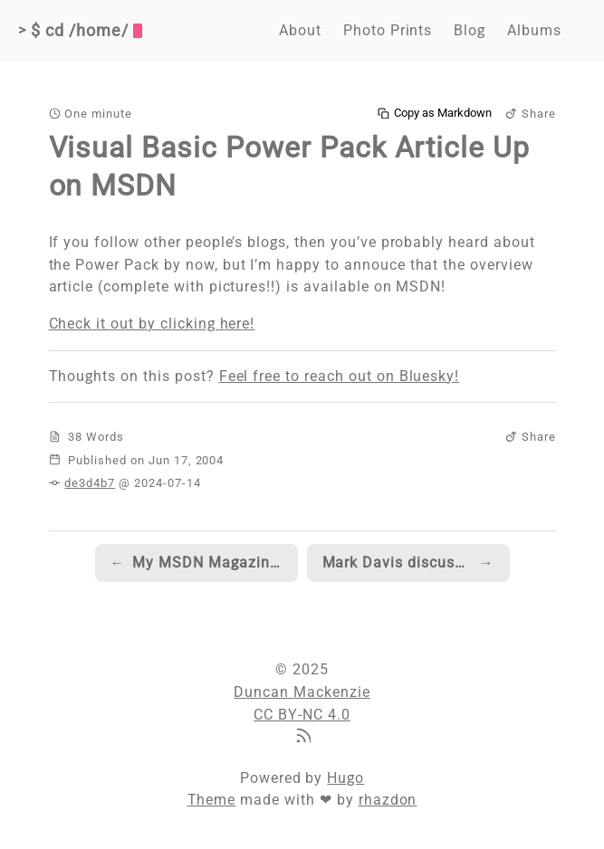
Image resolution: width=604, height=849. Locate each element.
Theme (211, 799)
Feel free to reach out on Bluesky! (339, 376)
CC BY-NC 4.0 (302, 714)
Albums (534, 30)
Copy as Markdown (435, 113)
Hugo (345, 778)
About (300, 30)
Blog (469, 30)
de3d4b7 (89, 483)
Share (530, 113)
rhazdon (388, 799)
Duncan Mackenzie (301, 692)
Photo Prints (388, 30)
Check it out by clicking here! (152, 323)
